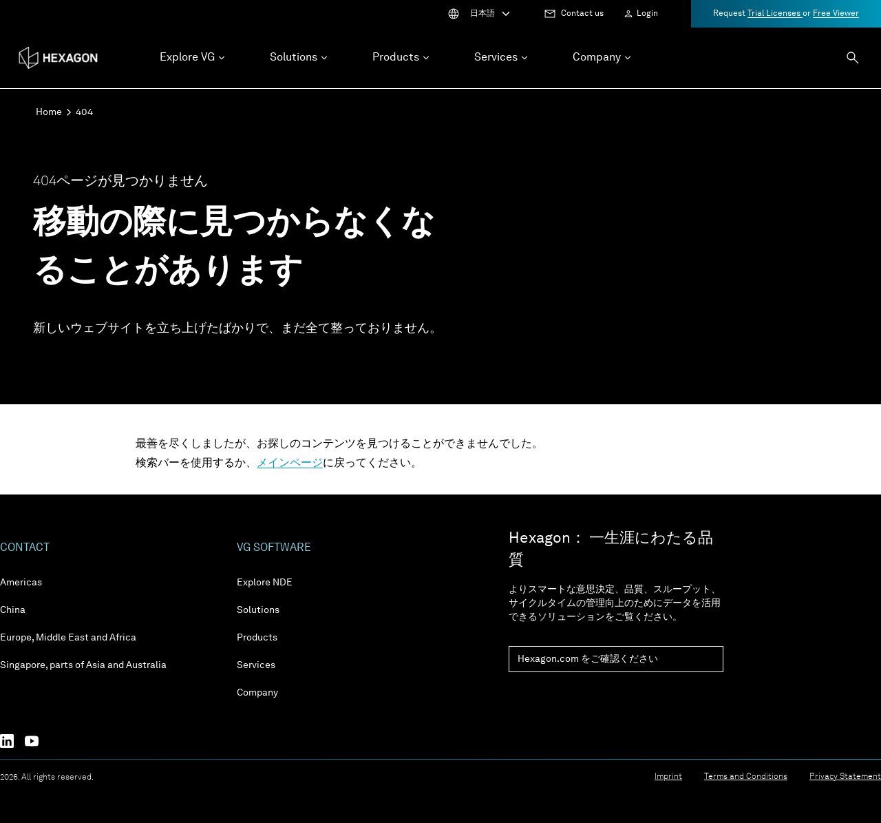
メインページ (290, 463)
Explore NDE (265, 582)
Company (257, 693)
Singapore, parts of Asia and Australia (83, 665)
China (12, 610)
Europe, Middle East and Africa (68, 638)
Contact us (582, 14)
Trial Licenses (775, 14)
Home (49, 112)
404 (84, 112)
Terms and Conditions (745, 777)
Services (256, 665)
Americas (21, 582)
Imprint (668, 777)
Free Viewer (836, 14)
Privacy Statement (845, 777)
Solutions (258, 610)
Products (257, 638)
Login (647, 14)
